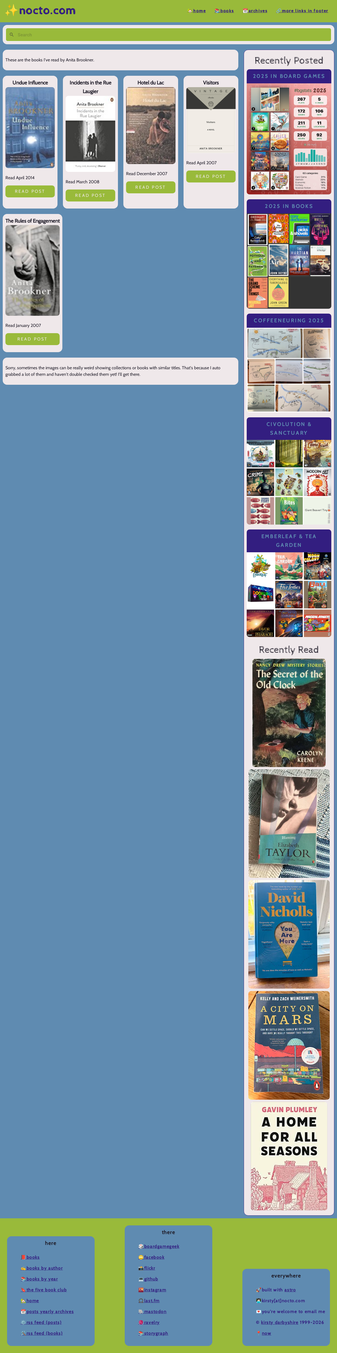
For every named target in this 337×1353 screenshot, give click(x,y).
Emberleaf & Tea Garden (289, 540)
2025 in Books (289, 206)
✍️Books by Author (42, 1268)
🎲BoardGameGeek (158, 1246)
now (266, 1333)
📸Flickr (146, 1268)
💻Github (148, 1279)
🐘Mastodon (152, 1311)
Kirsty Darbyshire (279, 1322)
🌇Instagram (152, 1289)
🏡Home (196, 11)
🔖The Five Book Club (44, 1289)
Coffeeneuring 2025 (289, 320)
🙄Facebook (151, 1257)
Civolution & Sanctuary (289, 428)
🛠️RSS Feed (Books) (42, 1333)
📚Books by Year (39, 1279)
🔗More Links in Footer (302, 11)
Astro (290, 1289)
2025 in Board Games (289, 76)
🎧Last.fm (149, 1300)
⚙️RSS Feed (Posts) (41, 1322)
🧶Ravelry (149, 1322)
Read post (30, 191)
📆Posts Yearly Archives (47, 1311)
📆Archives (255, 11)
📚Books (224, 11)
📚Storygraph (153, 1333)
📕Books (30, 1257)
